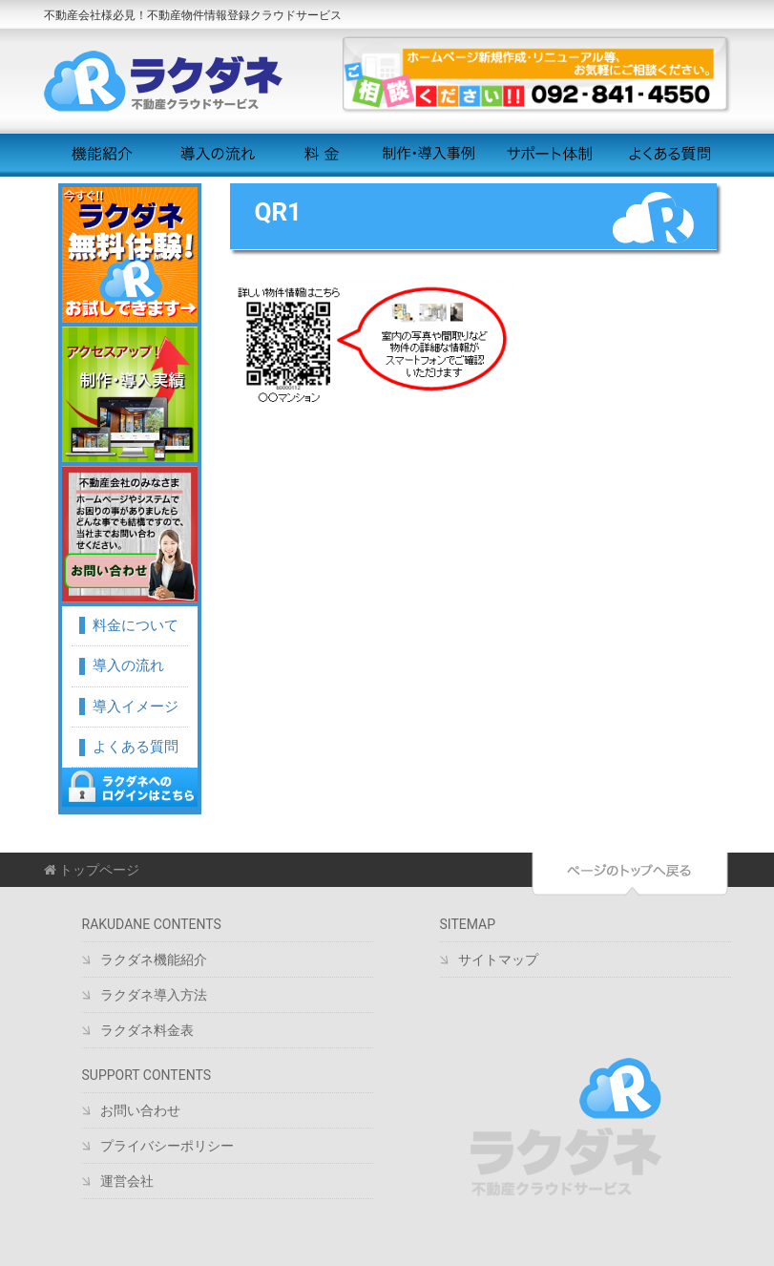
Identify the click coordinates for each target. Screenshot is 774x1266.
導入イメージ (135, 706)
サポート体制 (549, 155)
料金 (321, 155)
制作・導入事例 (428, 155)
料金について (135, 625)
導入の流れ (214, 155)
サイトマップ (498, 959)
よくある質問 (670, 155)
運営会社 (127, 1181)
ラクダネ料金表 (147, 1030)
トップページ (91, 869)
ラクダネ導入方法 (153, 994)
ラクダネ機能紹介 (153, 959)
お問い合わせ (140, 1110)
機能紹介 (103, 155)
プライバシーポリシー (167, 1145)
